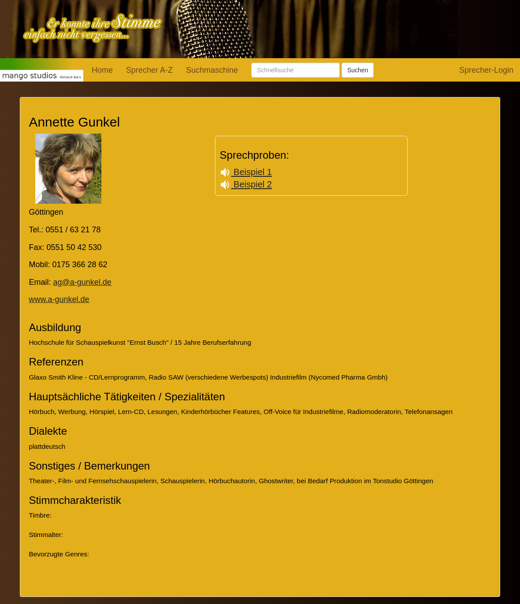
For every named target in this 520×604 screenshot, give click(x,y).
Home (102, 70)
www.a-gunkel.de (59, 299)
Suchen (357, 70)
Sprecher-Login (486, 70)
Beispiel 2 (246, 184)
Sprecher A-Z (149, 70)
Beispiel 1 (246, 172)
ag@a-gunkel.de (82, 282)
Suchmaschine (212, 70)
